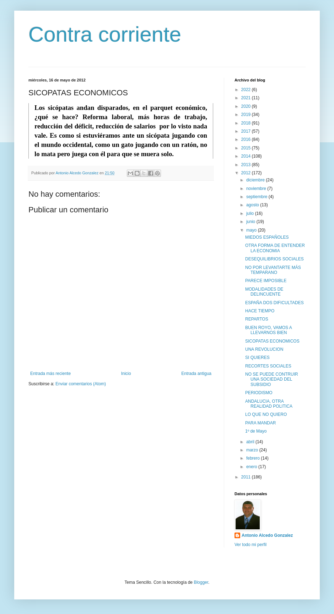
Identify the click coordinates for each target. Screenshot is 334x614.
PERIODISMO (259, 392)
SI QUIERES (257, 357)
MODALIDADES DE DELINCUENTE (264, 292)
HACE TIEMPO (259, 310)
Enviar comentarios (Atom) (80, 383)
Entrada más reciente (50, 373)
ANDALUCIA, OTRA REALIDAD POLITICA (268, 404)
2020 (246, 106)
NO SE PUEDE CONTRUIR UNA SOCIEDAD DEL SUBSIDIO (271, 379)
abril (250, 441)
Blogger (201, 582)
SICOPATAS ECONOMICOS (272, 341)
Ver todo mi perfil (250, 544)
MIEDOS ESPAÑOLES (267, 237)
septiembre (257, 196)
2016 (246, 139)
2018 (246, 123)
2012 (246, 172)
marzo (252, 450)
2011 (246, 477)
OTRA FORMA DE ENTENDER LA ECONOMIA (275, 248)
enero (252, 466)
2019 (246, 114)
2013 (246, 164)
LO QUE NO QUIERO (266, 414)
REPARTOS (256, 319)
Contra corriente (104, 34)
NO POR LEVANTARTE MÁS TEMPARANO (273, 270)
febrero (253, 458)
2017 (246, 131)
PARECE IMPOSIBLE (265, 280)
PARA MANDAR (260, 422)
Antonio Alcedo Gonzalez (267, 535)
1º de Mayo (255, 431)
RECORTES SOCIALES (268, 366)
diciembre (256, 180)
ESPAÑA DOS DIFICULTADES (274, 302)
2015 (246, 147)
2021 (246, 97)
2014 (246, 156)
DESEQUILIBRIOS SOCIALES (274, 258)
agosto (253, 204)
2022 (246, 89)
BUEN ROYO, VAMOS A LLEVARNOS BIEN (268, 330)
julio (250, 213)
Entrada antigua (196, 373)
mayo (252, 230)
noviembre (256, 188)
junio (251, 221)
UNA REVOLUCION (264, 349)
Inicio (126, 373)
